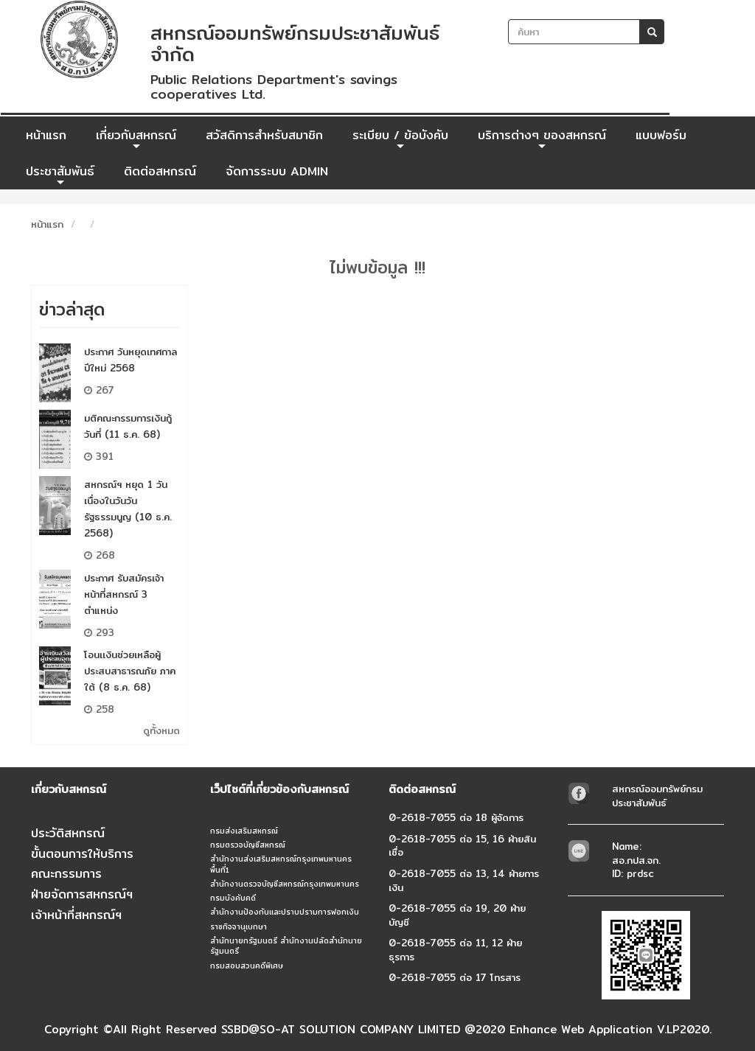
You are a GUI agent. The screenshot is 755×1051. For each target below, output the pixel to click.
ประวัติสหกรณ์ (68, 833)
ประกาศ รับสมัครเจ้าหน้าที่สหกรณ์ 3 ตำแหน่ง (124, 594)
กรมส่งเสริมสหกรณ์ (244, 831)
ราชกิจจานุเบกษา (238, 926)
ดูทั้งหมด (161, 730)
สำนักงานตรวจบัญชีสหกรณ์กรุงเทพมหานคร (284, 884)
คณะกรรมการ (66, 874)
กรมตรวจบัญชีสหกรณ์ (247, 845)
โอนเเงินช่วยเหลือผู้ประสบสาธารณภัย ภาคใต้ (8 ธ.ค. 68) (129, 670)
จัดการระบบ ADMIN (277, 171)
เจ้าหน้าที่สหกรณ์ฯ (76, 915)
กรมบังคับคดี (233, 898)
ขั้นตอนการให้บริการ (82, 854)
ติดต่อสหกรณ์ (160, 171)
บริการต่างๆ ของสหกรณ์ (542, 139)
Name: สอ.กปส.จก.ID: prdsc (636, 860)
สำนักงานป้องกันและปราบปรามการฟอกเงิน (284, 912)
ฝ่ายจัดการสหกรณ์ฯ (82, 894)
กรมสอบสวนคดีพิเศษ (246, 965)
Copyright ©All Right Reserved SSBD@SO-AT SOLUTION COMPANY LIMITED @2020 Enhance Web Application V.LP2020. (377, 1029)
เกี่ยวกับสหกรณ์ (136, 139)
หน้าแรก (46, 135)
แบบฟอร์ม (661, 135)
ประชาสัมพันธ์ (60, 175)
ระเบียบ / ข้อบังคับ (400, 139)
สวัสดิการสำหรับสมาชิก (264, 135)
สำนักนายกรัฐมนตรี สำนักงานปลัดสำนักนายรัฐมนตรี (286, 946)
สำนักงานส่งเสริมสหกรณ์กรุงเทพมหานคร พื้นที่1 (281, 864)
